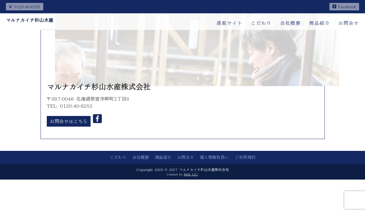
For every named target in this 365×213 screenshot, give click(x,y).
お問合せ (348, 23)
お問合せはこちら (69, 121)
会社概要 (290, 23)
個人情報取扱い (214, 157)
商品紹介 (319, 23)
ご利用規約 (245, 157)
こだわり (261, 23)
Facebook (344, 7)
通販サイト (229, 23)
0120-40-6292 (24, 7)
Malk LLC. (191, 174)
